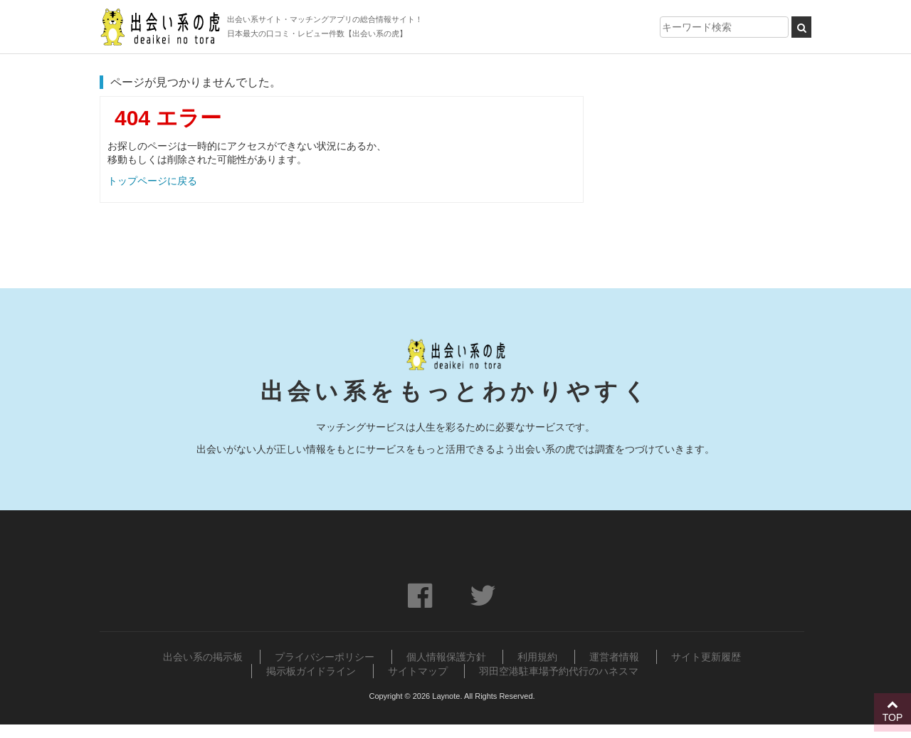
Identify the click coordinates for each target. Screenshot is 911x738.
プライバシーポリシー (324, 657)
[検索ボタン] (801, 27)
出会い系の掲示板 (203, 657)
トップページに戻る (152, 180)
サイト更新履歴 (706, 657)
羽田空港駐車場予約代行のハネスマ (558, 671)
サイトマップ (418, 671)
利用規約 (537, 657)
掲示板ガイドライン (311, 671)
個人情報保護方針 (446, 657)
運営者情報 (614, 657)
